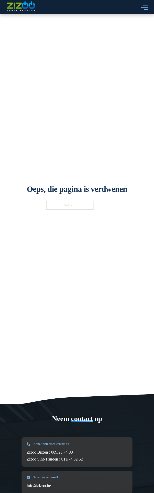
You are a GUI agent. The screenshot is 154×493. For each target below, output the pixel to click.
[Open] (144, 7)
